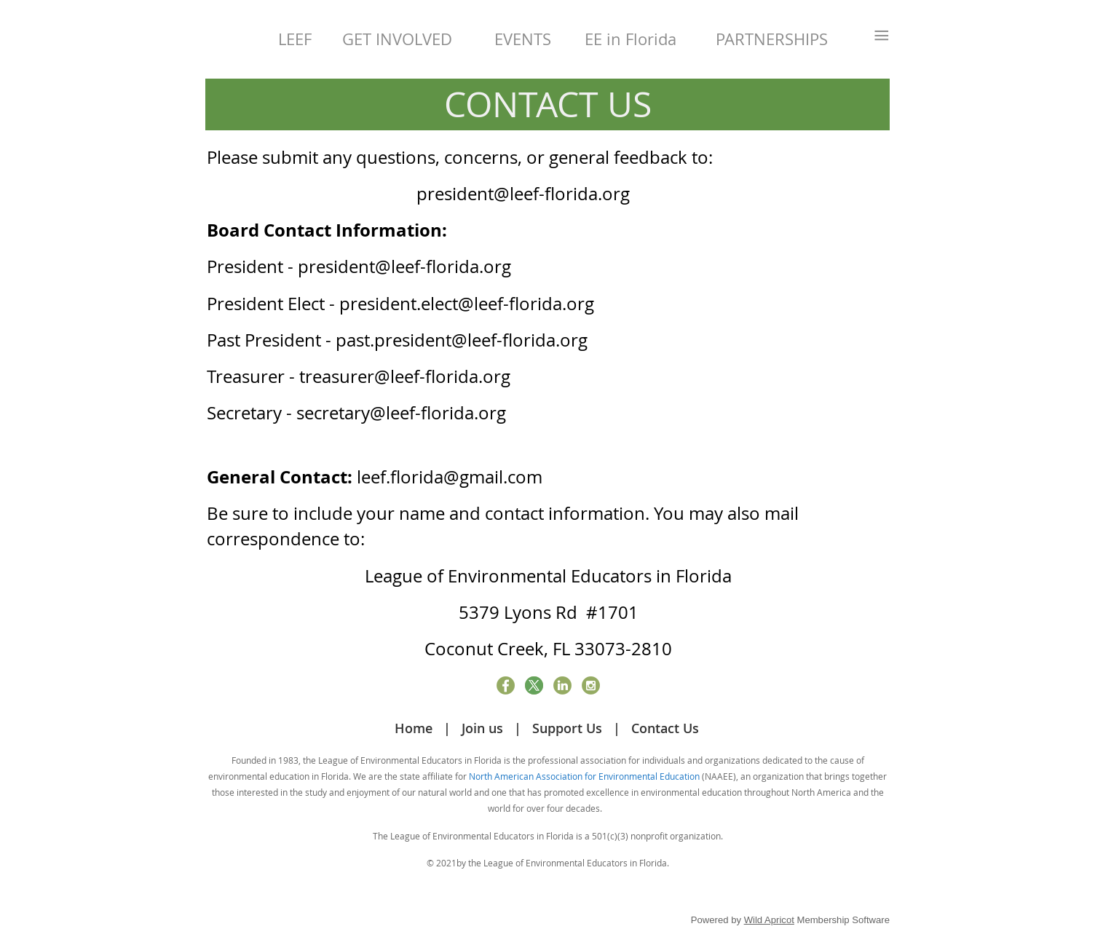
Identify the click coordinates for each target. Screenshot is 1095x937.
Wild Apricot (769, 919)
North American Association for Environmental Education (584, 776)
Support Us (567, 728)
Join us (482, 728)
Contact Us (665, 728)
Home (413, 728)
